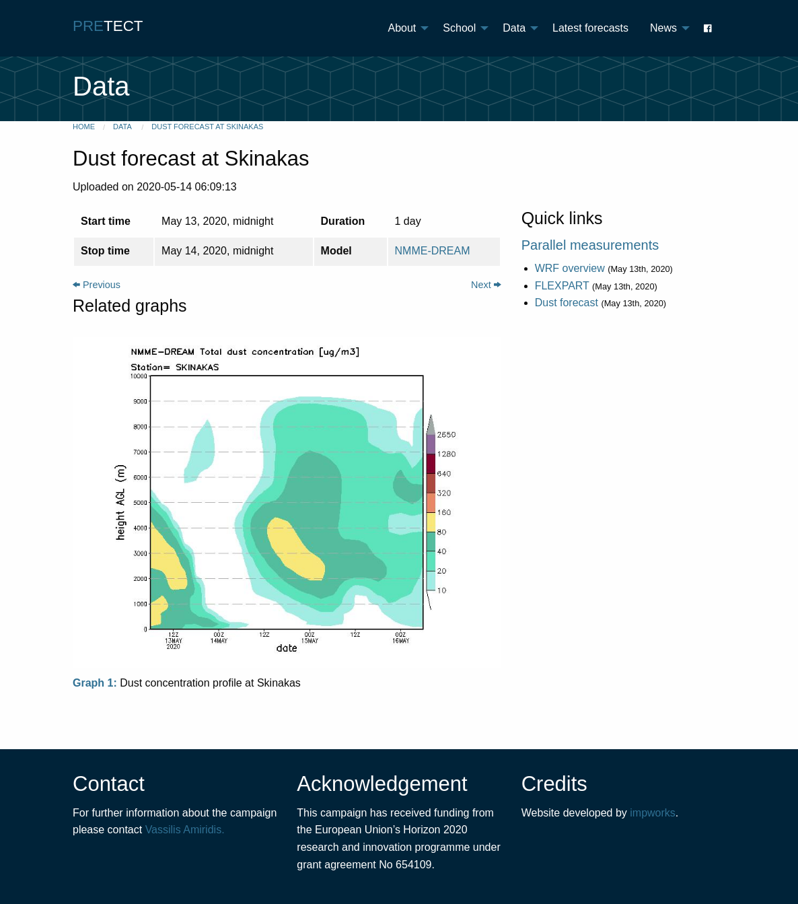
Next (486, 284)
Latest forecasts (590, 28)
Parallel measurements (590, 245)
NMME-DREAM (432, 250)
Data (514, 28)
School (459, 28)
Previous (96, 284)
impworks (653, 813)
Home (84, 127)
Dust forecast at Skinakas (207, 127)
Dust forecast (566, 302)
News (663, 28)
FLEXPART (562, 285)
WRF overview (570, 268)
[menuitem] (405, 28)
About (402, 28)
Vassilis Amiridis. (185, 829)
